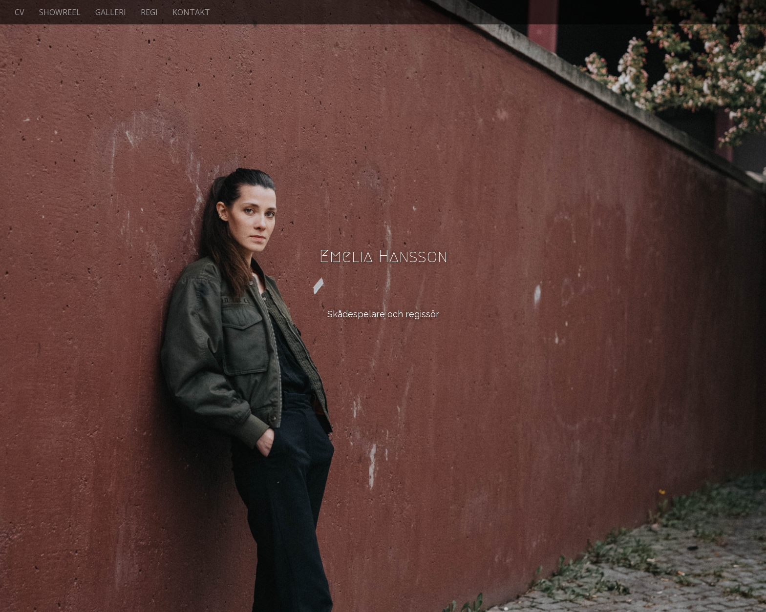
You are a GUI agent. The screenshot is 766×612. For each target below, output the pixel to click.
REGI (149, 12)
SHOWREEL (60, 12)
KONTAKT (191, 12)
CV (19, 12)
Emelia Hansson (383, 255)
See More (383, 354)
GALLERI (110, 12)
